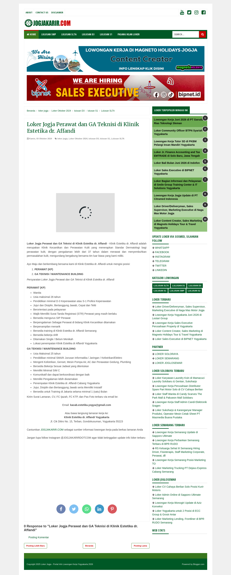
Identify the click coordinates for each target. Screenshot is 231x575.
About (29, 12)
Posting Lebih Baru (35, 546)
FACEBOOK (162, 252)
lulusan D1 (178, 285)
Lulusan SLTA (117, 138)
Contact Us (42, 12)
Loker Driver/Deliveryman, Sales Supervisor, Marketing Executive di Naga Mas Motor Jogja (179, 210)
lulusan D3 (94, 138)
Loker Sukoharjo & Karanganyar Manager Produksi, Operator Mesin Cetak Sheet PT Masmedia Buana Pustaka (177, 414)
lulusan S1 (105, 138)
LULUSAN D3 (88, 34)
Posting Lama (140, 546)
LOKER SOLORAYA (166, 353)
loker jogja (63, 138)
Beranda (89, 546)
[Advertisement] (87, 167)
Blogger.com (198, 564)
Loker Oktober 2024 (78, 138)
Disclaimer (57, 12)
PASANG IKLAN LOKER (129, 34)
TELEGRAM (162, 261)
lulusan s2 (194, 291)
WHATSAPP (162, 247)
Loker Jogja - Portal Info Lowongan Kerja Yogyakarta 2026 (67, 564)
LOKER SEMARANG (167, 358)
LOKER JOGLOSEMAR (168, 362)
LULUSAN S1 (106, 34)
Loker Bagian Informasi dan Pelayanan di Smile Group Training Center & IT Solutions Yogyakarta (177, 185)
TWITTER (161, 265)
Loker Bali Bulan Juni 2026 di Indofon (177, 162)
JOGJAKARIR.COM (52, 429)
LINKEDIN (161, 270)
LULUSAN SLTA (68, 34)
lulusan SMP (177, 291)
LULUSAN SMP (48, 34)
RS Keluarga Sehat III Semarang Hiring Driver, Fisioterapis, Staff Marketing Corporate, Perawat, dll (178, 452)
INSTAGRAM (162, 256)
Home (31, 34)
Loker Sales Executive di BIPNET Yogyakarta (181, 339)
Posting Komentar (39, 537)
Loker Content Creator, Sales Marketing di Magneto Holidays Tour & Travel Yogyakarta (178, 224)
